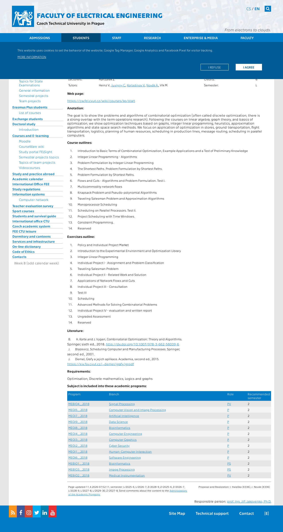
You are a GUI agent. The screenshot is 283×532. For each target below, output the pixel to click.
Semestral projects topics (39, 157)
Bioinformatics (119, 428)
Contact (246, 513)
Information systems (28, 194)
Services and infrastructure (33, 241)
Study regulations (26, 189)
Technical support (212, 513)
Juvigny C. (118, 85)
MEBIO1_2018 (78, 463)
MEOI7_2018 (77, 416)
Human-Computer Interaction (130, 451)
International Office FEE (31, 184)
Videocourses (29, 168)
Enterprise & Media (201, 38)
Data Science (118, 422)
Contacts (19, 257)
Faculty (247, 38)
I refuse (214, 67)
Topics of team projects (37, 162)
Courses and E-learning (30, 136)
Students (81, 38)
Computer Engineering (125, 433)
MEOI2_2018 (77, 445)
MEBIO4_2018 (78, 404)
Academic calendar (27, 179)
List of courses (30, 113)
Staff (116, 38)
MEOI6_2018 (77, 457)
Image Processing (122, 469)
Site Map (177, 513)
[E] (266, 513)
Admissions (39, 38)
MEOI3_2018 (77, 439)
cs (248, 8)
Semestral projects (33, 96)
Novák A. (152, 85)
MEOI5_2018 (77, 410)
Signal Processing (122, 404)
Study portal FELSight (35, 152)
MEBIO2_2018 (78, 475)
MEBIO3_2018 (78, 469)
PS (229, 463)
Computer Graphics (123, 439)
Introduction (28, 129)
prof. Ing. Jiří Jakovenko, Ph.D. (249, 501)
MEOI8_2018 (77, 428)
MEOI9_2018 (77, 422)
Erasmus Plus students (29, 107)
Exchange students (27, 119)
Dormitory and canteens (31, 236)
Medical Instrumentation (127, 475)
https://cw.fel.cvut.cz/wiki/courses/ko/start (101, 101)
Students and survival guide (34, 216)
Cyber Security (119, 445)
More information (31, 57)
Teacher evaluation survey (32, 206)
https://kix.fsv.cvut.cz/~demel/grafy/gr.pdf (100, 364)
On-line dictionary (26, 246)
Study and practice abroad (33, 174)
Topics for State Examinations (31, 83)
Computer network (33, 200)
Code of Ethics (23, 252)
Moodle (25, 141)
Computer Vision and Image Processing (137, 410)
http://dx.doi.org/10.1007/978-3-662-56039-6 (142, 344)
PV (229, 404)
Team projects (30, 101)
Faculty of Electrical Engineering (100, 15)
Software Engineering (125, 457)
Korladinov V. (136, 85)
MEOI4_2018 (77, 433)
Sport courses (23, 211)
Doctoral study (23, 124)
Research (152, 38)
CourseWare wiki (31, 146)
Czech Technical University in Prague (70, 23)
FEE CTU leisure (24, 231)
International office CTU (31, 221)
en (257, 8)
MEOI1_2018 (77, 451)
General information (34, 90)
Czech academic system (31, 226)
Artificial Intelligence (124, 416)
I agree (248, 67)
